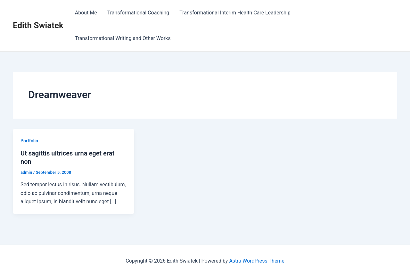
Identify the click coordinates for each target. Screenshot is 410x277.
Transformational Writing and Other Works (123, 38)
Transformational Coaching (138, 13)
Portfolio (29, 140)
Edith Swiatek (38, 25)
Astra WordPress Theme (256, 261)
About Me (86, 13)
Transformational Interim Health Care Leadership (235, 13)
